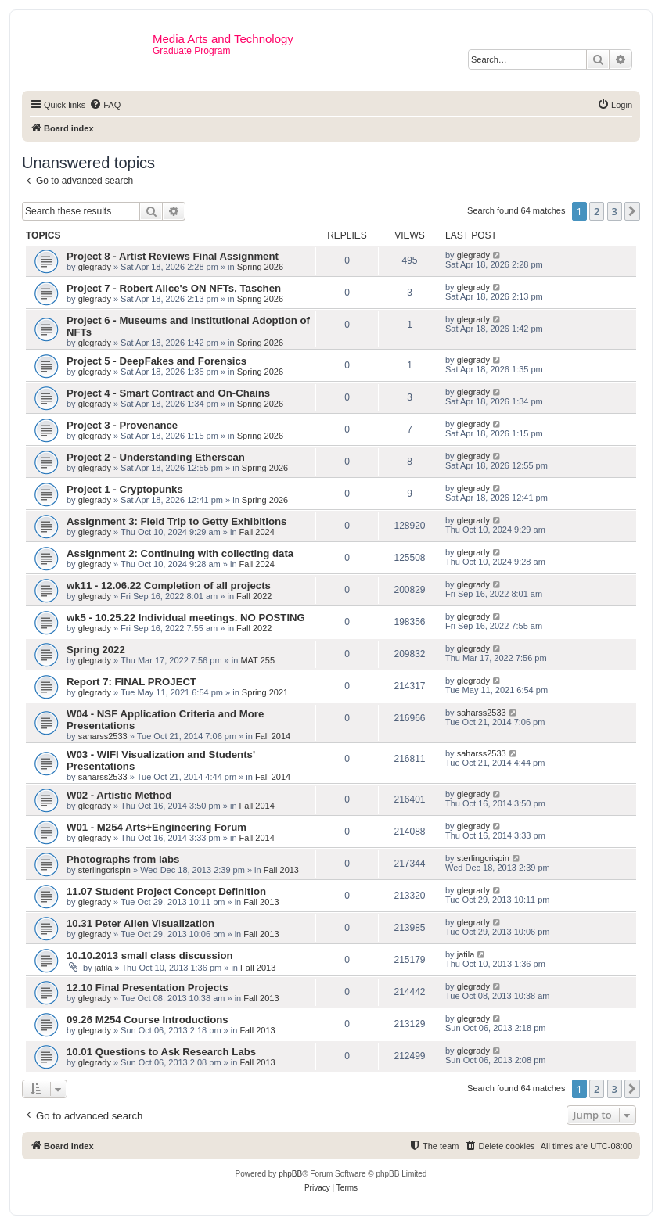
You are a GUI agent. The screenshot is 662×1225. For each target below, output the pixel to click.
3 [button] (614, 211)
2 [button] (596, 211)
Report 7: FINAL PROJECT (131, 682)
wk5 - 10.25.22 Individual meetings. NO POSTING (186, 617)
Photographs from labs (123, 859)
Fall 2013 (281, 870)
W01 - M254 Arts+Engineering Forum (156, 827)
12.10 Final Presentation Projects (147, 987)
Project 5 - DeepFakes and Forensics (156, 361)
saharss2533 (103, 736)
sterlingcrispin (104, 870)
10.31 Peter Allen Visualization (140, 923)
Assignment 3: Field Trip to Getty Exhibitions (176, 521)
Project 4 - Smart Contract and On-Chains (168, 393)
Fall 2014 (272, 736)
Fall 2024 (257, 532)
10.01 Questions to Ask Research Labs (161, 1052)
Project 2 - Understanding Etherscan (156, 457)
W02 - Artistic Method (119, 795)
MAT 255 (257, 660)
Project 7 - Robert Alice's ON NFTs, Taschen (174, 288)
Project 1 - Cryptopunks (125, 489)
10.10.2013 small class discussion (150, 955)
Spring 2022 (96, 650)
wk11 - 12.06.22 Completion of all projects (169, 585)
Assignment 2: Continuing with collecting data (180, 553)
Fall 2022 (254, 596)
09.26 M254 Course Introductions (147, 1020)
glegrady (94, 266)
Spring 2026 (260, 266)
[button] (632, 211)
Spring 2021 (265, 692)
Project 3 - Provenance (122, 425)
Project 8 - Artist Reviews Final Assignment (173, 256)
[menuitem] (105, 104)
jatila (104, 967)
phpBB (290, 1173)
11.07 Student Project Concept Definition (166, 891)
